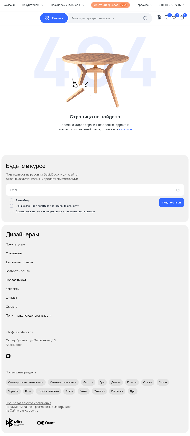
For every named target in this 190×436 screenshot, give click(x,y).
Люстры (88, 382)
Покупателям (15, 244)
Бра (102, 382)
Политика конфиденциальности (29, 315)
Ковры (69, 391)
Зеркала (13, 391)
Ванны (83, 391)
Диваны (116, 382)
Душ (132, 391)
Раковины (117, 391)
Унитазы (99, 391)
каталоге (125, 129)
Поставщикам (16, 280)
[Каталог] (54, 18)
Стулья (147, 382)
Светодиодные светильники (25, 382)
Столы (163, 382)
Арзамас (144, 5)
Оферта (11, 307)
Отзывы (11, 298)
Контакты (12, 289)
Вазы (28, 391)
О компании (14, 253)
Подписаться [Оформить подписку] (171, 202)
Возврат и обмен (18, 271)
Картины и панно (48, 391)
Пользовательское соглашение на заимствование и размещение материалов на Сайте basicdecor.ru (38, 406)
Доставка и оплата (19, 262)
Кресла (132, 382)
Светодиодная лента (63, 382)
